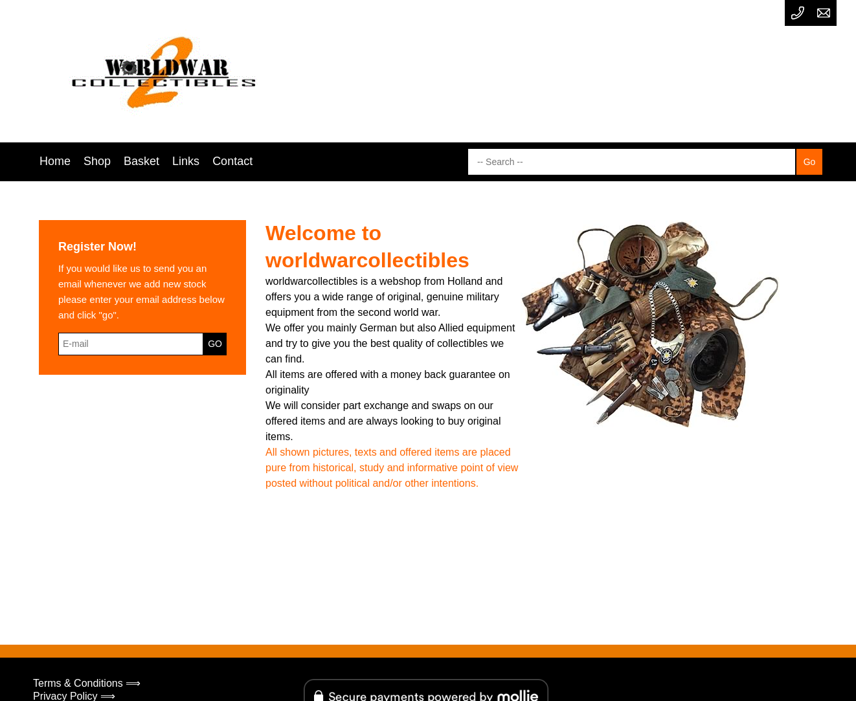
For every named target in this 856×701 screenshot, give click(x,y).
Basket (141, 161)
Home (55, 161)
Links (185, 161)
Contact (232, 161)
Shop (97, 161)
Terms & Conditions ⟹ (87, 683)
